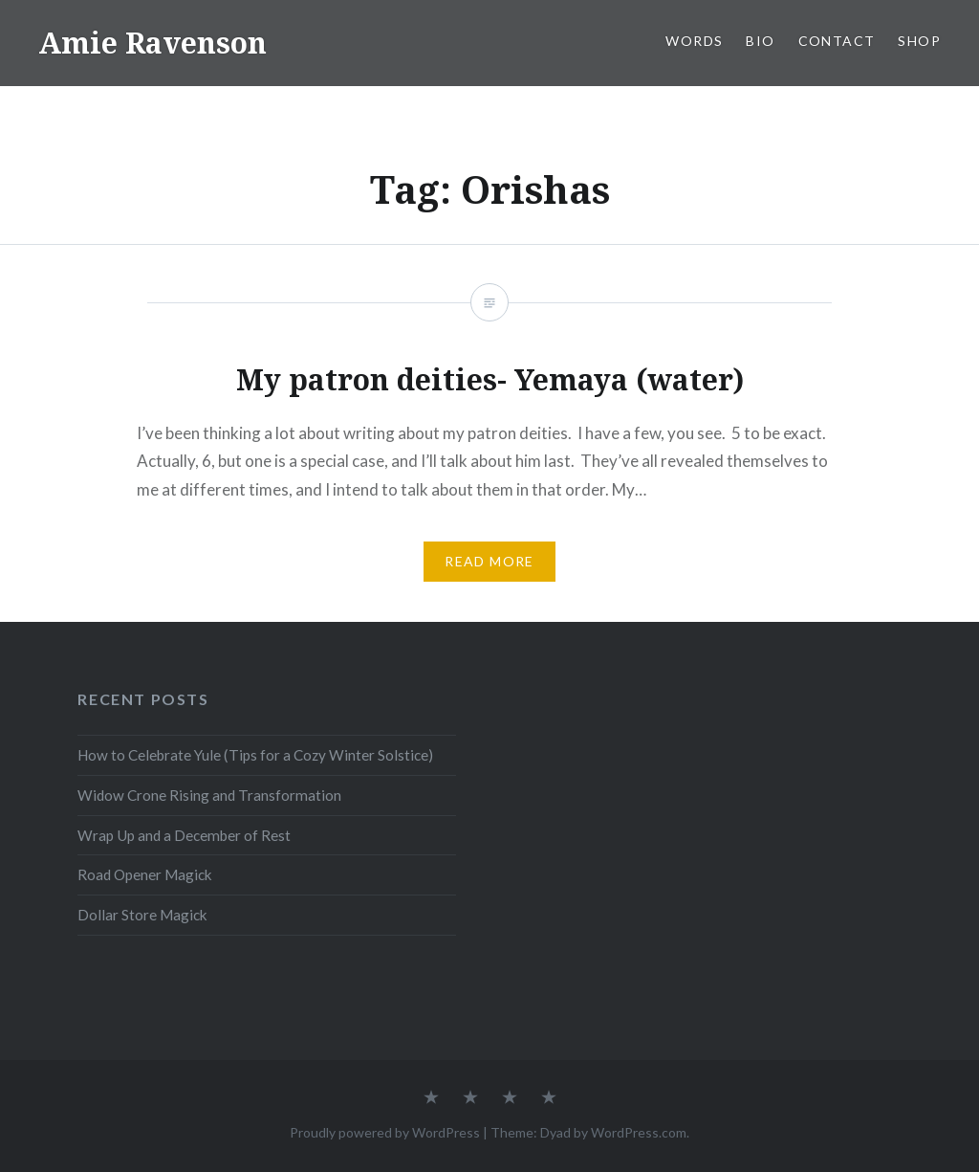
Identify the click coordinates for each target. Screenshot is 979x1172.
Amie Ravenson (152, 42)
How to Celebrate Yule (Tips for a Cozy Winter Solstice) (255, 754)
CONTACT (837, 41)
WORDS (694, 41)
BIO (760, 41)
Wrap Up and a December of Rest (184, 835)
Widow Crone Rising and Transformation (209, 795)
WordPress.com (638, 1132)
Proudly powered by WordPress (385, 1132)
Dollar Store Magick (142, 914)
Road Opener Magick (144, 874)
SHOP (919, 41)
